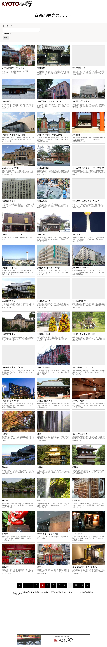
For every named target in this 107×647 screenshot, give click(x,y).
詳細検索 (7, 33)
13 (82, 585)
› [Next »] (87, 585)
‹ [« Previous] (19, 585)
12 (76, 585)
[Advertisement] (53, 614)
